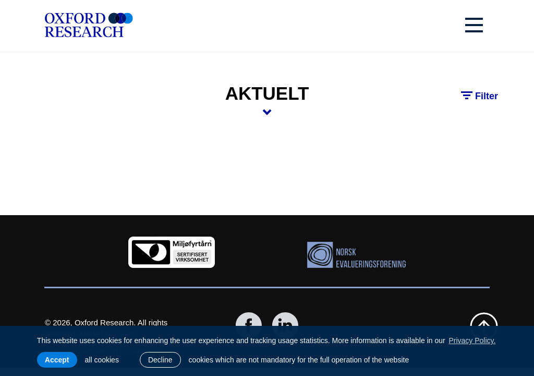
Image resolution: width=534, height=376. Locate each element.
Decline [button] (160, 360)
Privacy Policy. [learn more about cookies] (471, 340)
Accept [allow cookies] (57, 360)
